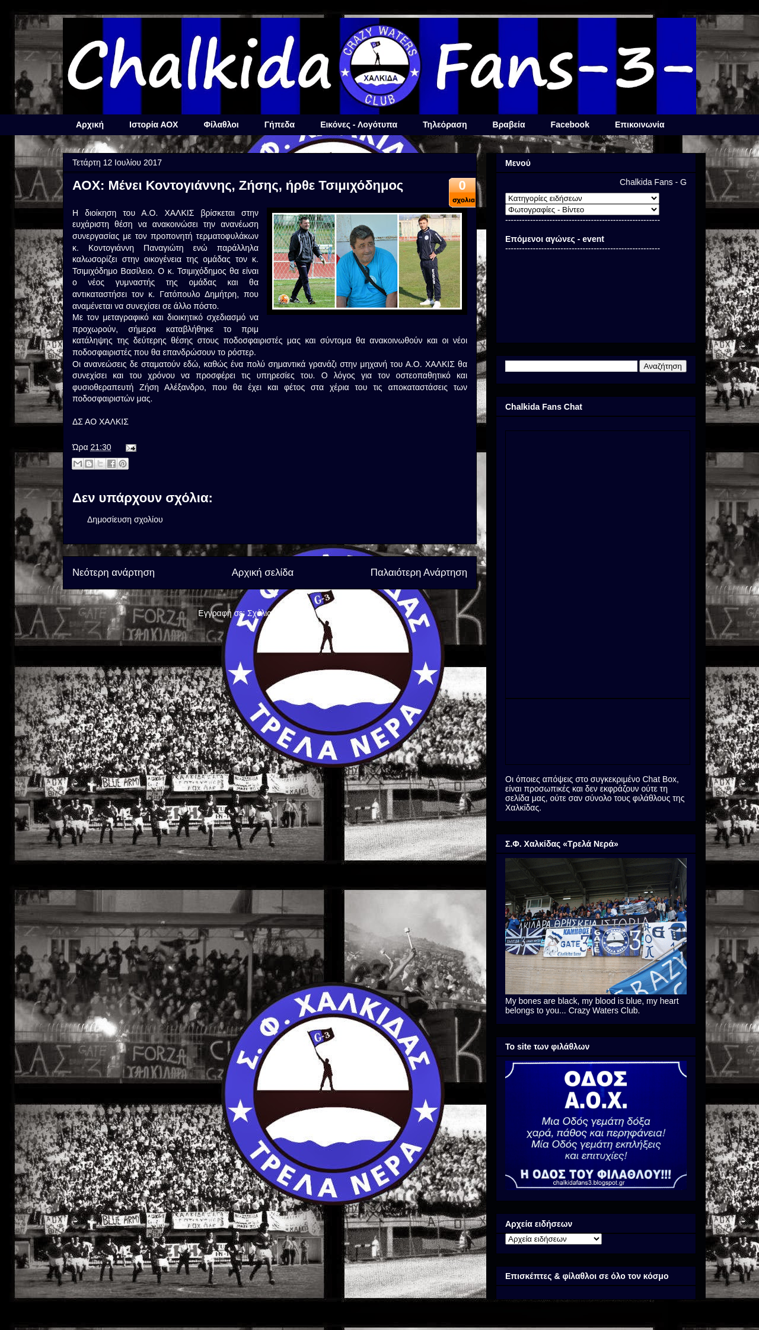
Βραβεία (509, 124)
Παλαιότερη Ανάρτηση (419, 572)
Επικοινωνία (640, 124)
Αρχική (90, 124)
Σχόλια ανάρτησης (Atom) (294, 613)
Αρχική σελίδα (263, 572)
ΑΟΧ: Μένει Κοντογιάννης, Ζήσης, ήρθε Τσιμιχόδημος (237, 185)
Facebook (570, 124)
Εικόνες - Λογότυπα (358, 124)
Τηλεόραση (445, 124)
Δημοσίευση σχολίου (125, 519)
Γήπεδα (279, 124)
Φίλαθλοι (220, 124)
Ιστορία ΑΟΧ (153, 124)
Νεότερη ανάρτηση (113, 572)
